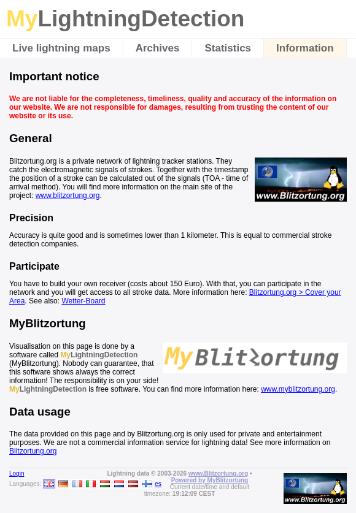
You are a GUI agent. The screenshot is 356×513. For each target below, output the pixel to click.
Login (16, 473)
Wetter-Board (83, 301)
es (158, 484)
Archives (158, 48)
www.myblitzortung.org (298, 389)
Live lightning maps (61, 48)
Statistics (227, 48)
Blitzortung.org (32, 451)
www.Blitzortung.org (218, 473)
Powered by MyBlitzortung (210, 480)
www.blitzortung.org (68, 195)
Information (305, 48)
